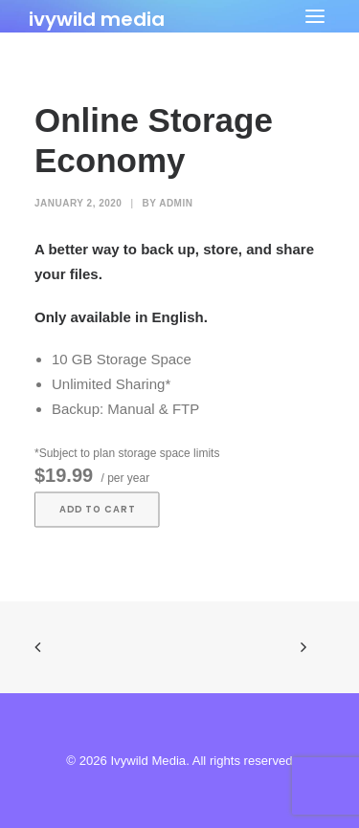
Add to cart (97, 509)
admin (175, 203)
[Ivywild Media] (97, 16)
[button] (315, 16)
